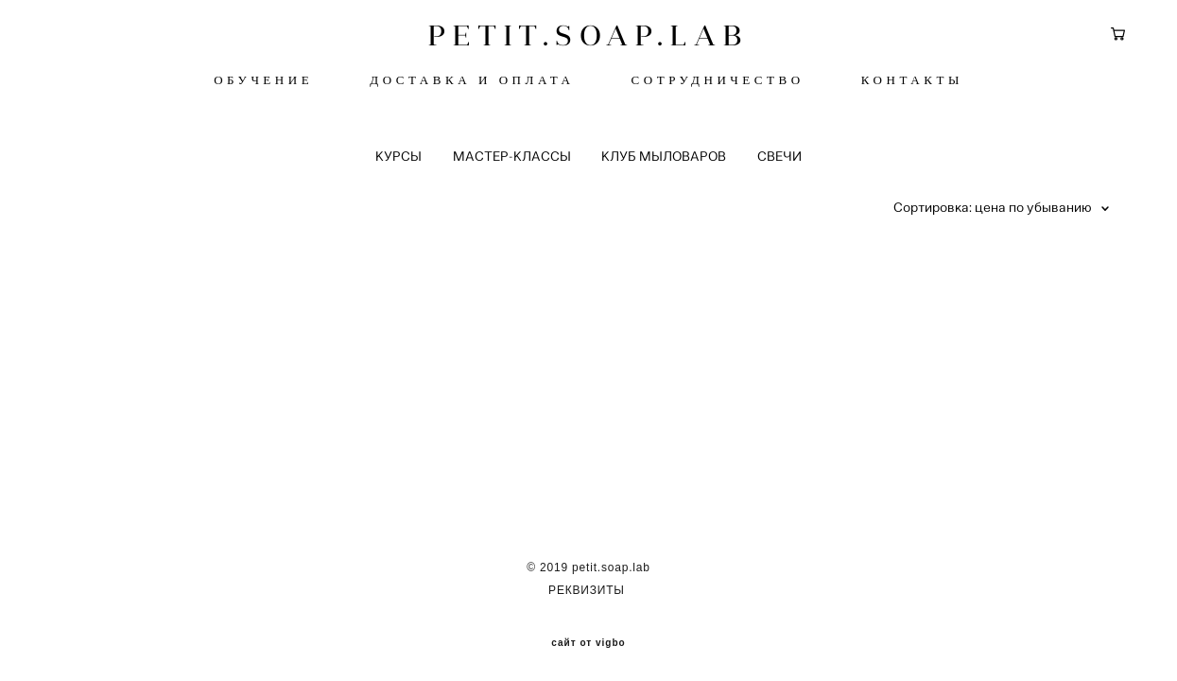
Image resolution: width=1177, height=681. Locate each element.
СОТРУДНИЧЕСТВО (718, 85)
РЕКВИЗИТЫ (588, 583)
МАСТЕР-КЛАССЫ (512, 164)
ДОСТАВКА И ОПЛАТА (472, 85)
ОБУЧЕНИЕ (263, 85)
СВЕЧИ (779, 164)
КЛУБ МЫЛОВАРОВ (663, 164)
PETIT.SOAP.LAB (588, 40)
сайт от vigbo (588, 636)
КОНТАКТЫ (912, 85)
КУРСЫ (398, 164)
